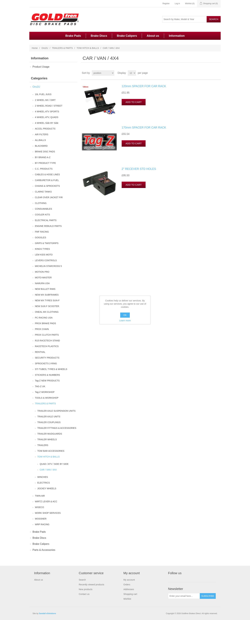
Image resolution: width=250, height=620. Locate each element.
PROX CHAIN (42, 329)
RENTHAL (40, 352)
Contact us (84, 594)
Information (177, 35)
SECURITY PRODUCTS (47, 357)
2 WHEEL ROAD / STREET (48, 105)
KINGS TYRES (42, 249)
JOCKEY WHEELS (46, 488)
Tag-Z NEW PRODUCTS (47, 380)
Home (35, 48)
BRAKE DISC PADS (45, 151)
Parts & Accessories (44, 550)
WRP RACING (42, 524)
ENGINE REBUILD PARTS (48, 226)
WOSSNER (40, 518)
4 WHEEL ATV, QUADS (46, 117)
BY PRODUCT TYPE (45, 163)
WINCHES (42, 477)
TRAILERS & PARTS (62, 48)
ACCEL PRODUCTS (45, 128)
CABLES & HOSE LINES (47, 174)
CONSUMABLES (43, 209)
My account (129, 579)
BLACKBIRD (41, 146)
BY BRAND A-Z (42, 157)
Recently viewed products (91, 584)
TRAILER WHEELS (47, 439)
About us (153, 35)
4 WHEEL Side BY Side (46, 123)
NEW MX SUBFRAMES (47, 294)
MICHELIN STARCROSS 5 (48, 266)
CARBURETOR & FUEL (47, 180)
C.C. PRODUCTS (43, 168)
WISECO (39, 507)
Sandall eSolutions (47, 613)
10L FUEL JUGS (43, 94)
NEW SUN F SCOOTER (47, 306)
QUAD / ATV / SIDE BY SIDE (54, 464)
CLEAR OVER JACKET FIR (49, 197)
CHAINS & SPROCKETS (47, 186)
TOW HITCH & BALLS (88, 48)
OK (125, 315)
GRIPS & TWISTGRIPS (47, 243)
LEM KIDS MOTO (44, 254)
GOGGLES (40, 237)
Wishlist (127, 599)
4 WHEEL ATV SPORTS (47, 111)
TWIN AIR (40, 496)
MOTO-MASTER (43, 277)
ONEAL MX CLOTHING (47, 312)
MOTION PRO (42, 272)
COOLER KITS (42, 214)
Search (82, 579)
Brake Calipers (127, 35)
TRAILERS (42, 445)
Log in (177, 3)
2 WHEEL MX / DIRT (45, 100)
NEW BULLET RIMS (45, 289)
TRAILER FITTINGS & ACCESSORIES (56, 428)
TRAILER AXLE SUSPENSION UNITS (56, 411)
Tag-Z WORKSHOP (45, 392)
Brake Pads (73, 35)
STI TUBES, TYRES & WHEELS (51, 369)
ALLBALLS (40, 140)
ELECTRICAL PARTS (45, 220)
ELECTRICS (43, 482)
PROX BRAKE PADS (45, 323)
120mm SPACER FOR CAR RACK (144, 86)
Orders (126, 584)
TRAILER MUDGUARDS (49, 433)
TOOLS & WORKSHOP (47, 398)
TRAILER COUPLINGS (48, 422)
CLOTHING (40, 203)
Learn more (125, 320)
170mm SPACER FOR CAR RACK (144, 127)
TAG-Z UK (40, 386)
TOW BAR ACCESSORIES (50, 451)
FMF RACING (42, 231)
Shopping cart (130, 594)
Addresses (128, 589)
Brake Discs (99, 35)
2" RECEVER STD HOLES (139, 169)
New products (85, 589)
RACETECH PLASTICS (47, 346)
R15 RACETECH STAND (47, 340)
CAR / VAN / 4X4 (48, 469)
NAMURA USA (42, 283)
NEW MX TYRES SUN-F (47, 300)
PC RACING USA (43, 317)
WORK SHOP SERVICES (48, 513)
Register (166, 3)
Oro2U (44, 48)
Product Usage (41, 66)
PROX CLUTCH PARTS (47, 335)
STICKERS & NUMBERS (47, 375)
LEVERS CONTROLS (46, 260)
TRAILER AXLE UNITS (48, 416)
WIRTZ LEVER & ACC (46, 501)
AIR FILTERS (41, 134)
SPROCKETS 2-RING (46, 363)
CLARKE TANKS (43, 191)
